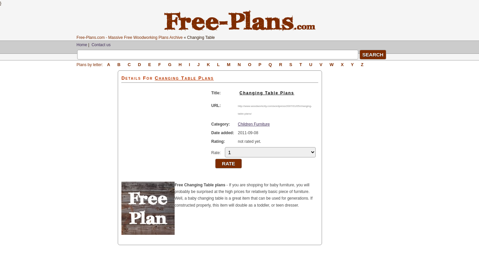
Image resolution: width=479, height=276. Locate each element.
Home (82, 45)
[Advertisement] (97, 170)
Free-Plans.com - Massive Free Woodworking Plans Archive (130, 37)
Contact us (100, 45)
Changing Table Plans (267, 93)
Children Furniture (254, 124)
